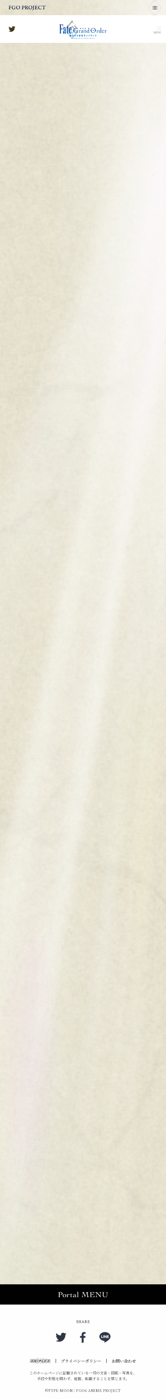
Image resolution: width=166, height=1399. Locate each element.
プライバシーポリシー (81, 1361)
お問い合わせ (124, 1361)
